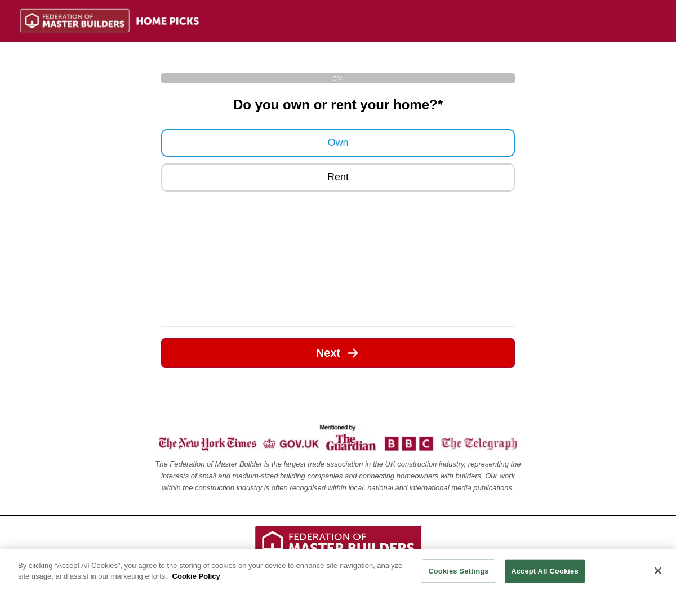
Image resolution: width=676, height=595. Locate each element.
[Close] (658, 570)
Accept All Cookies (545, 571)
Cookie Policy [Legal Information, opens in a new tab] (196, 576)
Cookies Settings (458, 571)
